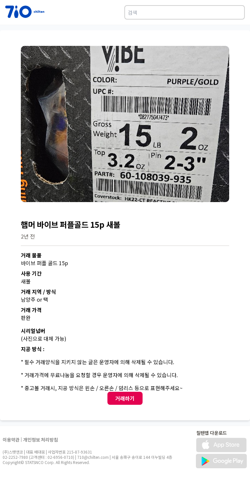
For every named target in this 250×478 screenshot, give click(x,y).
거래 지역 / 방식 (38, 291)
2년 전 (28, 236)
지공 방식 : (33, 349)
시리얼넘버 (33, 331)
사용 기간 (31, 273)
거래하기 (125, 398)
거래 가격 (31, 310)
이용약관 (11, 439)
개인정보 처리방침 (40, 439)
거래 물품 (31, 255)
